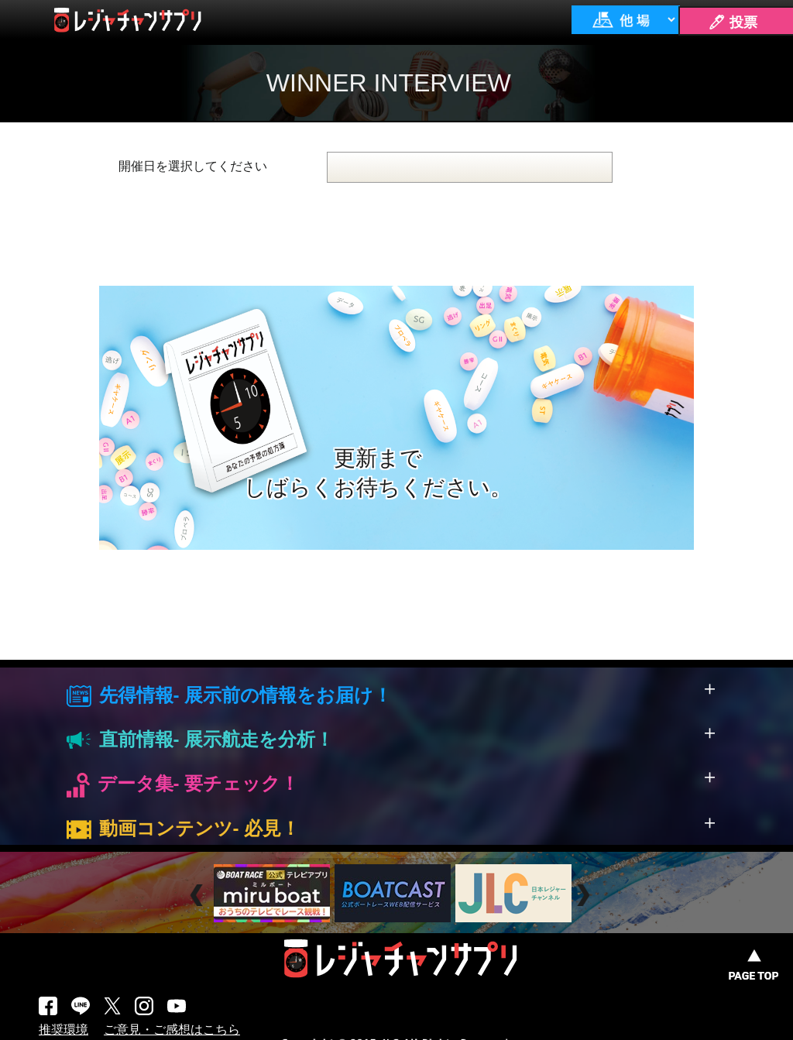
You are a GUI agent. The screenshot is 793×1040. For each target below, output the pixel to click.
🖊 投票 (732, 22)
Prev (198, 895)
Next (585, 895)
